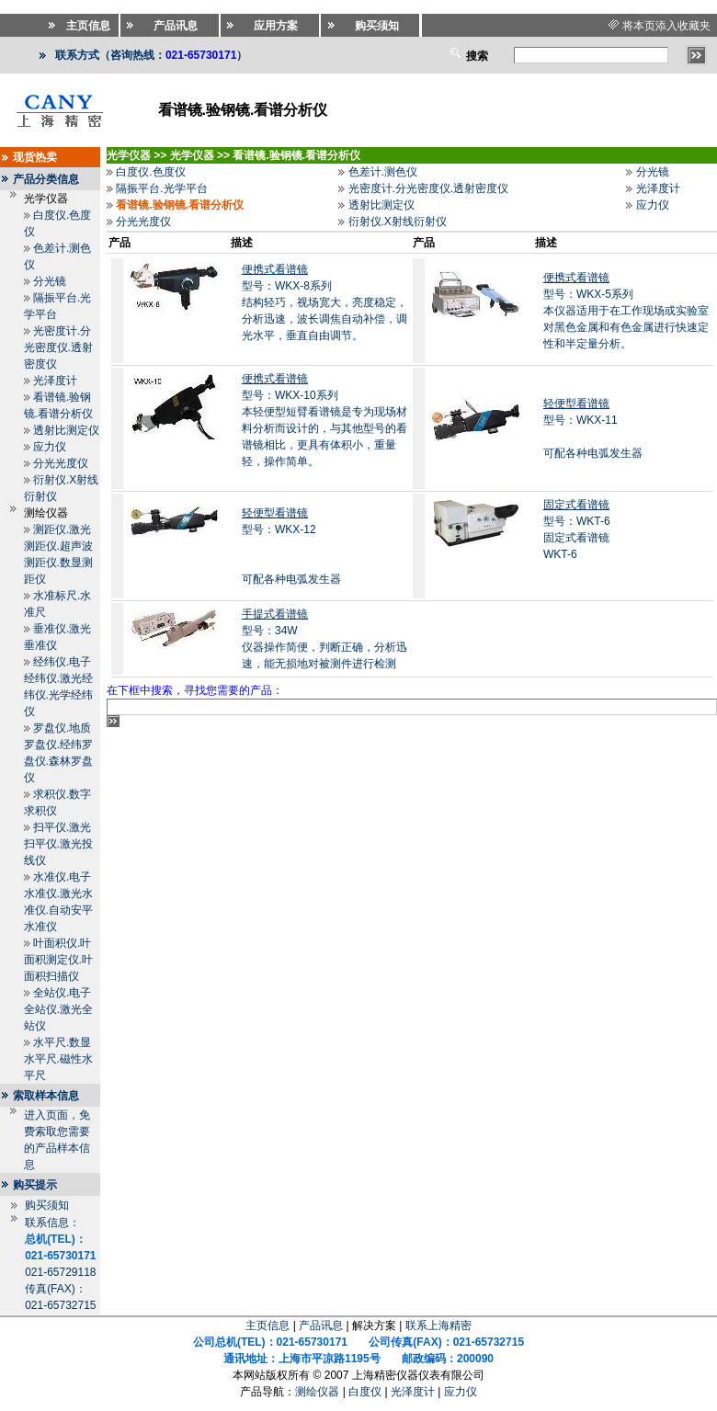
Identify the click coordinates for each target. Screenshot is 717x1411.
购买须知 (47, 1205)
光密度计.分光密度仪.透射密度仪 (58, 347)
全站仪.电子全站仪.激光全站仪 (58, 1009)
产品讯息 (321, 1325)
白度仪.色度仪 (150, 171)
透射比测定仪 (66, 430)
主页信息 (267, 1325)
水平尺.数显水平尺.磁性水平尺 (58, 1059)
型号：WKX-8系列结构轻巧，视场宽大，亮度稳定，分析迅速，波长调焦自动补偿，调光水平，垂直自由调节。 (324, 302)
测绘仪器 (317, 1391)
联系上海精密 (438, 1325)
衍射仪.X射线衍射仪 (397, 221)
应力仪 (49, 446)
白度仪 (364, 1391)
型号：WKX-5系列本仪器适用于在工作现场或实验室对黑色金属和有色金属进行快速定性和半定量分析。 (626, 310)
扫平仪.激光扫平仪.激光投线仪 (58, 844)
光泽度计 (55, 380)
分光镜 (49, 281)
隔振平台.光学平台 (161, 188)
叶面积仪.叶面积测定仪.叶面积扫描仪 (58, 960)
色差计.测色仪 (382, 171)
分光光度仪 (60, 463)
